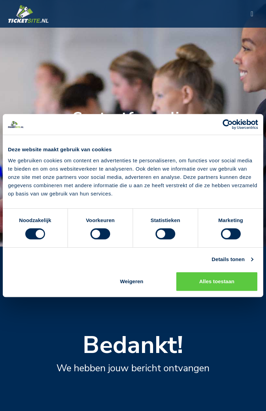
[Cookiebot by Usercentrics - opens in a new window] (227, 124)
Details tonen (228, 259)
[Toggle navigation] (252, 14)
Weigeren (131, 281)
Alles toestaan (216, 281)
